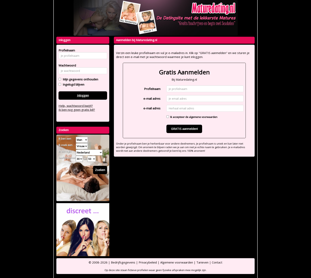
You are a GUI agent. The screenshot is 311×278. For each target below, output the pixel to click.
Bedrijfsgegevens (123, 262)
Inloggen (83, 95)
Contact (217, 262)
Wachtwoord (66, 65)
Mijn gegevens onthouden (79, 79)
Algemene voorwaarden (176, 262)
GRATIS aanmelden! (184, 129)
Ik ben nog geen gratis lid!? (77, 110)
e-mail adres (151, 98)
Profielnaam (152, 89)
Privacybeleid (148, 262)
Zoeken (100, 170)
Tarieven (202, 262)
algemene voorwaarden (203, 117)
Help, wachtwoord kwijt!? (76, 106)
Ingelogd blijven (72, 84)
